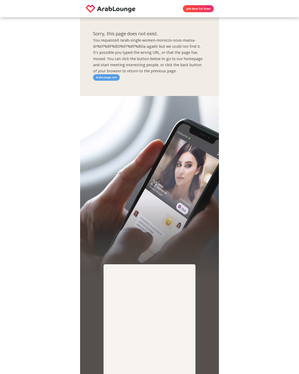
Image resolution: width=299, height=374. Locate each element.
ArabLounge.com (106, 77)
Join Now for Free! (198, 8)
